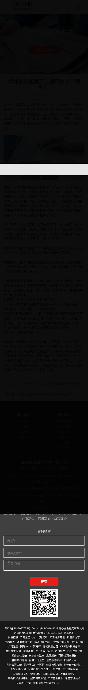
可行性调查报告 (67, 655)
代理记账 (42, 637)
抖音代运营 (73, 637)
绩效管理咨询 (54, 664)
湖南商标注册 (19, 655)
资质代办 (10, 642)
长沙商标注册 (36, 655)
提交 (44, 581)
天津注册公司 (50, 673)
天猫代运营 (46, 651)
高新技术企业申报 (18, 678)
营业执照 (35, 673)
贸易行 (37, 646)
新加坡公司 (70, 660)
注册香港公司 (24, 642)
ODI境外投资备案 (70, 646)
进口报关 (60, 651)
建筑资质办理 (50, 646)
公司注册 (13, 646)
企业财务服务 (70, 669)
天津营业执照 (20, 673)
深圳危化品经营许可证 (46, 683)
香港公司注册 (36, 660)
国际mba (25, 646)
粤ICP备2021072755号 (17, 628)
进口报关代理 (13, 651)
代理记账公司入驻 (38, 669)
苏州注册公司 (75, 651)
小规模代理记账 (61, 642)
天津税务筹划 (57, 637)
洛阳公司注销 (19, 660)
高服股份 (51, 655)
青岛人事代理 (18, 669)
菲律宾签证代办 (73, 664)
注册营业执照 (72, 678)
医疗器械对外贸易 (34, 664)
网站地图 (69, 633)
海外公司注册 (42, 642)
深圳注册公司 (30, 651)
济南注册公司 (27, 637)
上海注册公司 (67, 673)
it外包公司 (78, 642)
